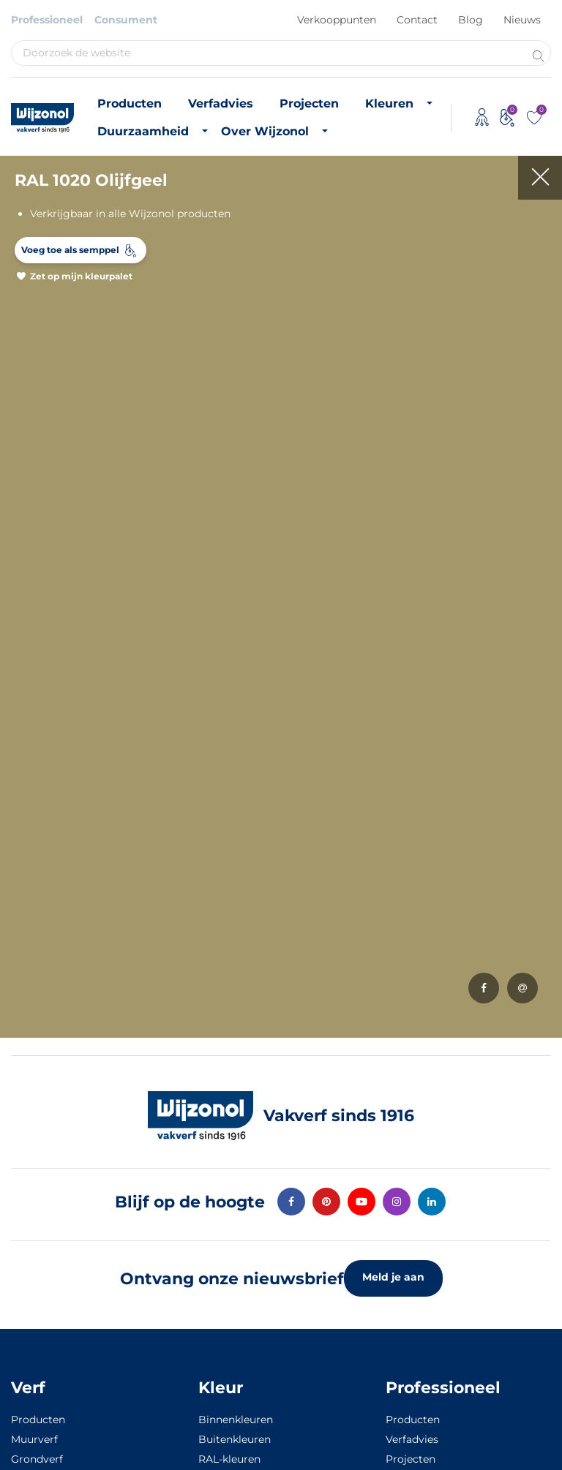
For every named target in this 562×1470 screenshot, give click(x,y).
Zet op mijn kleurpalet (81, 276)
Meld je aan (393, 1277)
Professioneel (47, 19)
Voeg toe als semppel (70, 249)
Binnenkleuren (235, 1419)
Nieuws (522, 19)
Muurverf (34, 1439)
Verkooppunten (336, 19)
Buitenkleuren (234, 1439)
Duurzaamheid (143, 131)
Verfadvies (220, 103)
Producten (129, 103)
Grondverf (37, 1459)
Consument (125, 19)
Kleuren (389, 103)
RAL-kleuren (229, 1459)
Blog (470, 19)
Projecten (309, 103)
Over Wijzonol (265, 131)
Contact (417, 19)
